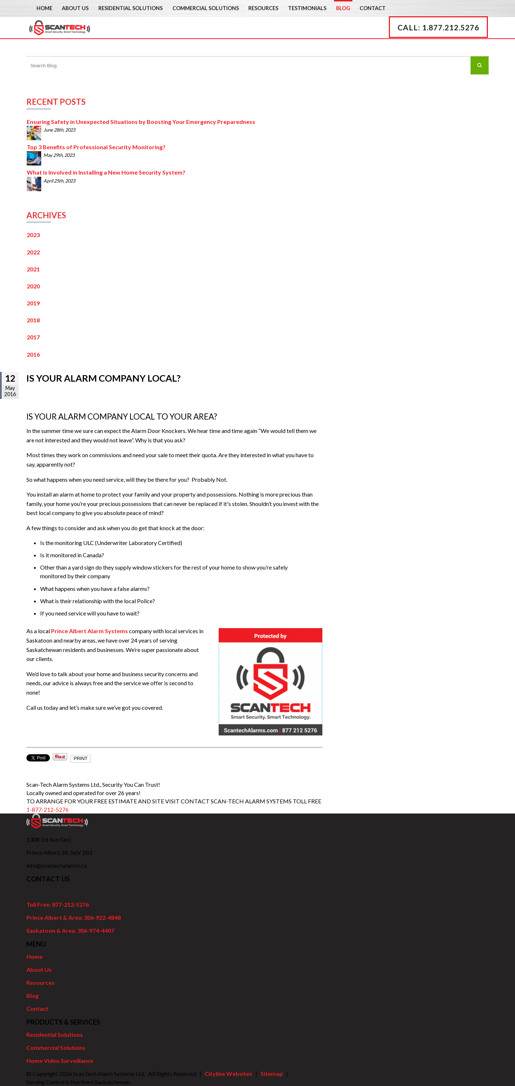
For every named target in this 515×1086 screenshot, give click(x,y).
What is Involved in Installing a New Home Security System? (106, 172)
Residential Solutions (130, 8)
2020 (33, 286)
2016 (33, 354)
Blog (343, 8)
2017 (33, 337)
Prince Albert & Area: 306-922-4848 (73, 917)
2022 (33, 252)
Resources (263, 8)
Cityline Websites (228, 1073)
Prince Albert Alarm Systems (89, 630)
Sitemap (272, 1073)
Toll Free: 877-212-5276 (57, 904)
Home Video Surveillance (59, 1060)
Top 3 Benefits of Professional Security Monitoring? (96, 146)
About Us (75, 8)
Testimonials (307, 8)
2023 (33, 234)
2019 (33, 303)
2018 (33, 320)
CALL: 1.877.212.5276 (439, 37)
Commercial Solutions (205, 8)
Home (44, 8)
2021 (33, 269)
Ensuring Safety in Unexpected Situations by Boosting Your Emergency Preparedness (141, 121)
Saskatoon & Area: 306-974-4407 (70, 930)
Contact (373, 8)
